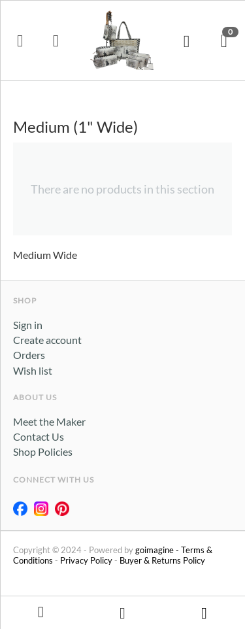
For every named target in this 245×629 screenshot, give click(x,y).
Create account (47, 339)
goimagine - (158, 550)
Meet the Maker (49, 421)
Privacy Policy (86, 560)
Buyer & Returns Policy (162, 560)
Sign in (27, 324)
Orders (29, 354)
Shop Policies (43, 451)
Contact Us (38, 436)
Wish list (32, 370)
